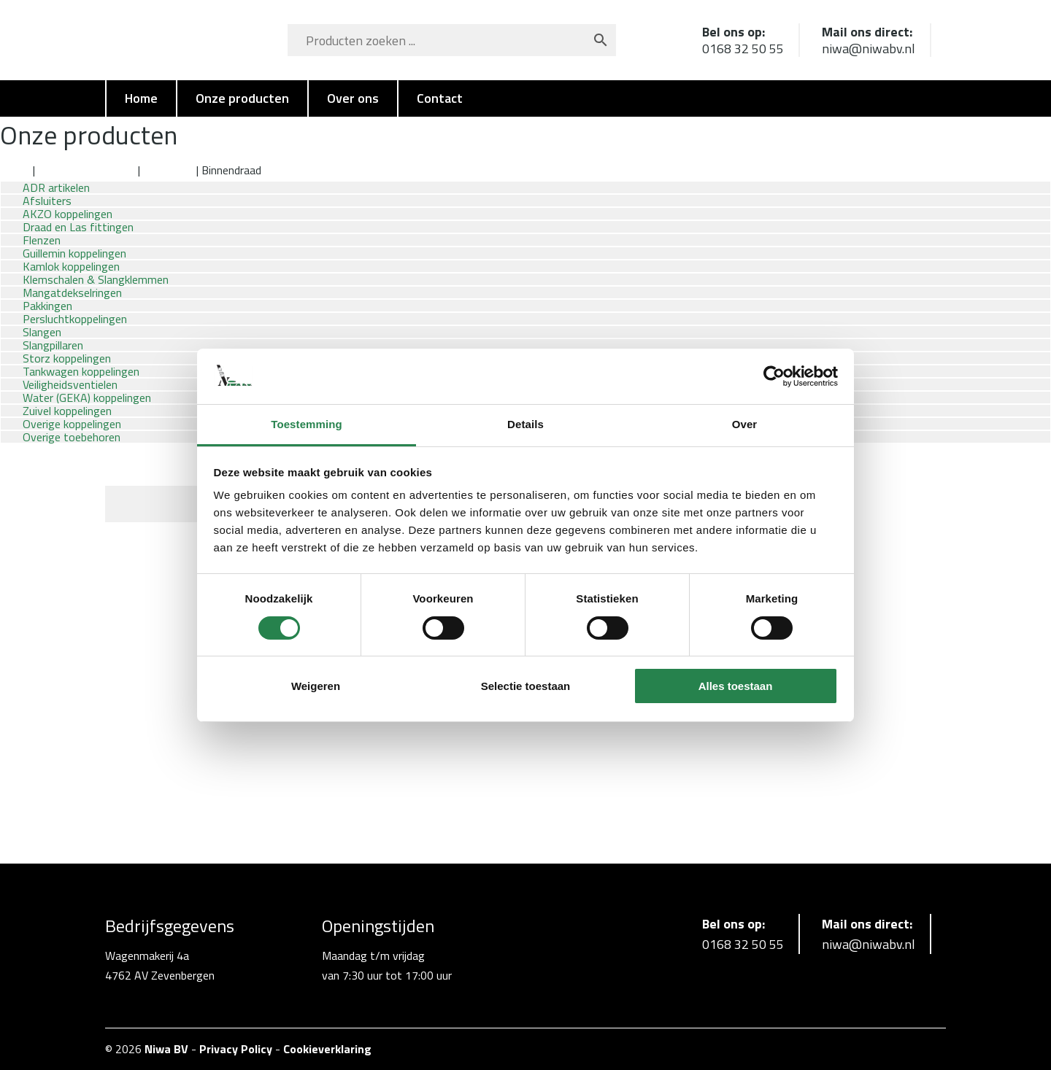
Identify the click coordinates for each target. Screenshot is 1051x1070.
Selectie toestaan (526, 686)
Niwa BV (166, 1049)
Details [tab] (525, 424)
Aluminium (168, 170)
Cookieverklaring (327, 1049)
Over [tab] (745, 424)
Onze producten (242, 98)
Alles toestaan (735, 686)
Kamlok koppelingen (86, 170)
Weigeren (315, 686)
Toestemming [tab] (306, 424)
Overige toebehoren (71, 437)
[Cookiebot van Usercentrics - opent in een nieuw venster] (774, 376)
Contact (440, 98)
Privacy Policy (235, 1049)
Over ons (353, 98)
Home (141, 98)
